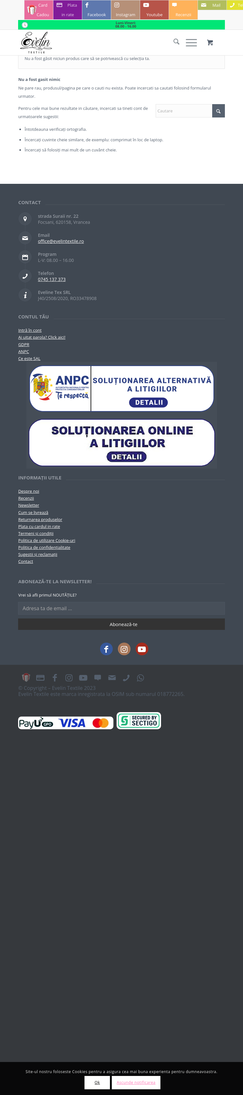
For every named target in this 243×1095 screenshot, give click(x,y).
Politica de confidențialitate (44, 547)
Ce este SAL (29, 358)
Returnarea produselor (40, 519)
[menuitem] (173, 42)
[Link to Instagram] (125, 9)
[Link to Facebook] (96, 9)
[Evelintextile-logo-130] (100, 42)
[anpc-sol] (121, 442)
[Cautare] (173, 42)
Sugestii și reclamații (37, 554)
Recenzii (26, 498)
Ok (97, 1082)
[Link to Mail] (212, 5)
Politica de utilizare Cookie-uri (46, 540)
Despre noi (28, 491)
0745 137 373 (51, 279)
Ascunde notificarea (136, 1082)
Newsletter (28, 505)
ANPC (23, 351)
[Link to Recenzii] (183, 9)
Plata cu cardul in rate (39, 526)
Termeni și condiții (35, 533)
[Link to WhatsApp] (140, 677)
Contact (25, 561)
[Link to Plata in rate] (67, 9)
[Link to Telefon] (126, 677)
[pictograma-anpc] (121, 389)
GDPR (23, 344)
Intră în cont (29, 330)
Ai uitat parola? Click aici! (41, 337)
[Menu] (188, 42)
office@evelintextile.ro (61, 241)
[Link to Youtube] (154, 9)
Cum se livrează (33, 512)
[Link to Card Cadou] (38, 9)
